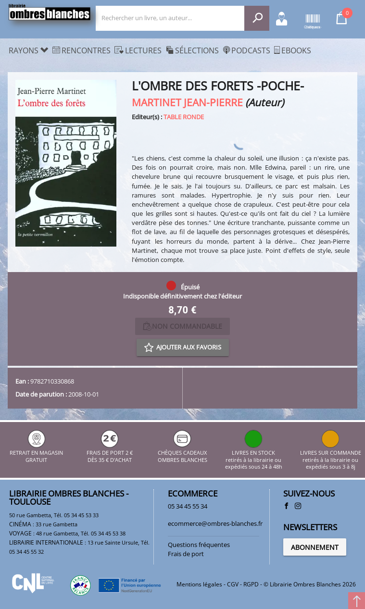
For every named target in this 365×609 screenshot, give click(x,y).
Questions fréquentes (199, 544)
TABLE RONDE (184, 116)
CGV (233, 584)
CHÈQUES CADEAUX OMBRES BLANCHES (182, 453)
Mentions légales (199, 584)
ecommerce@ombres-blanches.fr (215, 523)
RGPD (251, 584)
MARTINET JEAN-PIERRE (187, 102)
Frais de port (186, 553)
